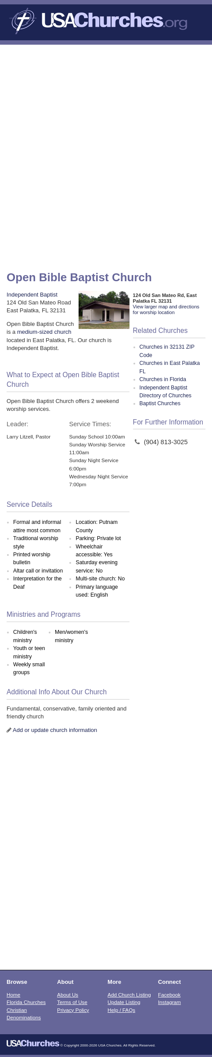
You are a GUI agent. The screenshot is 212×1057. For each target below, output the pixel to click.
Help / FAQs (121, 1010)
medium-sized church (44, 332)
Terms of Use (72, 1002)
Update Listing (124, 1002)
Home (13, 994)
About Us (67, 994)
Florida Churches (26, 1002)
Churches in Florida (163, 379)
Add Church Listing (129, 994)
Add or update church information (55, 730)
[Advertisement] (106, 155)
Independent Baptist (32, 294)
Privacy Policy (73, 1010)
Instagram (169, 1002)
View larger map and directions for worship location (166, 309)
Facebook (169, 994)
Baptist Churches (160, 403)
